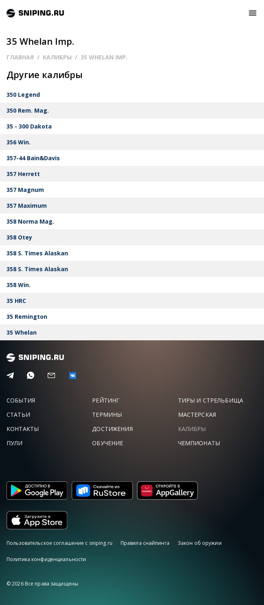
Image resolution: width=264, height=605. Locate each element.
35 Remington (27, 316)
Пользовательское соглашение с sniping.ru (59, 543)
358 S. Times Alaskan (37, 253)
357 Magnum (25, 190)
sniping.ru (35, 13)
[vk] (72, 375)
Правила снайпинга (145, 543)
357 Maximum (27, 205)
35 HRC (16, 301)
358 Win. (19, 285)
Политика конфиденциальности (46, 559)
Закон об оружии (200, 543)
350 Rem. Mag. (28, 110)
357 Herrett (23, 174)
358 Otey (19, 237)
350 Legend (23, 94)
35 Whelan (22, 332)
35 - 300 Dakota (29, 126)
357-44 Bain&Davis (33, 158)
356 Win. (19, 142)
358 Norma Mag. (30, 221)
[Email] (51, 375)
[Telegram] (10, 375)
